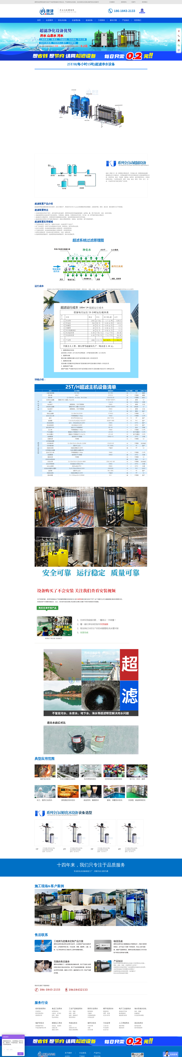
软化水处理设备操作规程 (121, 973)
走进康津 (49, 20)
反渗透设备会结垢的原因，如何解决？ (125, 971)
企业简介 (67, 1056)
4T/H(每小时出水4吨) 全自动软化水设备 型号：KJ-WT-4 (131, 849)
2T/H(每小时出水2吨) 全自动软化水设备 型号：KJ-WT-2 (76, 849)
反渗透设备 (76, 20)
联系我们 (144, 2)
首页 (39, 20)
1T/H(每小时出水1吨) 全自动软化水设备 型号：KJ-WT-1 (48, 849)
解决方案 (113, 20)
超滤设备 (89, 20)
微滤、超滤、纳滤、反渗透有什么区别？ (125, 965)
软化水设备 (62, 20)
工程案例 (112, 2)
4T (119, 849)
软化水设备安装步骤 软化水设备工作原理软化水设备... (129, 963)
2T (64, 849)
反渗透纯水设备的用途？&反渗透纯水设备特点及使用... (130, 967)
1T (37, 849)
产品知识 (125, 20)
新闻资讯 (123, 2)
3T (92, 849)
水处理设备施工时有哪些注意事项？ (124, 969)
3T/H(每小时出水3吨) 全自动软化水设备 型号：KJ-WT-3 (103, 849)
